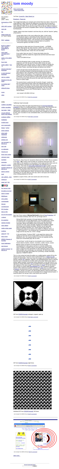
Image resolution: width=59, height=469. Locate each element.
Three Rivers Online (50, 27)
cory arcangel (5, 142)
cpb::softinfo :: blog (6, 177)
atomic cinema (5, 171)
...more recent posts (18, 10)
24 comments (34, 97)
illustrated (4, 70)
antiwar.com (4, 139)
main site (3, 29)
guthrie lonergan (5, 249)
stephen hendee (5, 222)
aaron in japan (5, 193)
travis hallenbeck (5, 243)
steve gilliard (4, 225)
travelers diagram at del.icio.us (6, 168)
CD (32, 263)
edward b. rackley (6, 165)
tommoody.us (5, 22)
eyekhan (3, 231)
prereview (4, 162)
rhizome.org (4, 151)
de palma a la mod (6, 191)
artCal (6, 47)
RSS (2, 40)
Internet (17, 269)
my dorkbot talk (5, 84)
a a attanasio (4, 149)
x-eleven (3, 217)
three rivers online (6, 154)
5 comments (33, 275)
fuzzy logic (4, 62)
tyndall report (4, 122)
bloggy (3, 128)
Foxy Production (48, 215)
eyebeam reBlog (5, 117)
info (9, 182)
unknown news (5, 157)
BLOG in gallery (5, 45)
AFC (2, 47)
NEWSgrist (4, 196)
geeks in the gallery (6, 58)
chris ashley (4, 199)
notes (2, 85)
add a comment (34, 116)
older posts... (16, 455)
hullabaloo (4, 119)
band (43, 265)
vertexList (4, 179)
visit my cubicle (5, 77)
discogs (3, 204)
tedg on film (4, 211)
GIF (24, 259)
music (3, 92)
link (29, 97)
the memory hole (5, 188)
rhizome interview (6, 69)
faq (2, 32)
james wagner (5, 130)
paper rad (4, 182)
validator (7, 40)
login (34, 464)
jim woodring (4, 220)
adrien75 (3, 233)
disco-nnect (4, 236)
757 (8, 233)
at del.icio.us (6, 143)
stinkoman (4, 137)
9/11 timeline (4, 209)
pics (2, 55)
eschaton (3, 159)
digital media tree (6, 34)
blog (18, 161)
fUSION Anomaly (23, 314)
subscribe (30, 464)
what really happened (4, 134)
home (25, 464)
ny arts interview (5, 73)
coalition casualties (6, 104)
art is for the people (6, 214)
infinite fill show (5, 88)
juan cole (3, 146)
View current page (18, 9)
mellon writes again (6, 228)
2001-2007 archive (6, 26)
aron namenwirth (5, 125)
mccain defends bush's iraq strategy (6, 113)
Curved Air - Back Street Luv (26, 16)
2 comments (33, 179)
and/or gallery (5, 65)
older (9, 110)
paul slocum (4, 246)
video (2, 95)
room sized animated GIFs (5, 53)
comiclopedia (4, 201)
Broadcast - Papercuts (19, 19)
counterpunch (5, 206)
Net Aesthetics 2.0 (35, 266)
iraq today (4, 110)
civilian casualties (6, 107)
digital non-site (50, 256)
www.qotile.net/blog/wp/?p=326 (37, 165)
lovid (2, 174)
